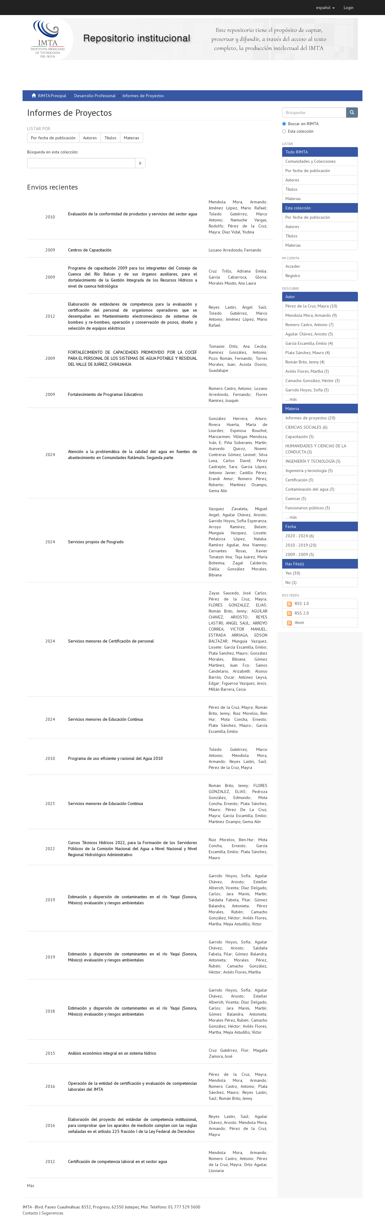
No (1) (291, 582)
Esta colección (297, 131)
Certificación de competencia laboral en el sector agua (117, 1161)
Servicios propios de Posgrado (96, 542)
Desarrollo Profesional (95, 95)
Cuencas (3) (295, 498)
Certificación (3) (299, 480)
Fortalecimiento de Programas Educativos (105, 394)
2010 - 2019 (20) (300, 545)
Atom (294, 623)
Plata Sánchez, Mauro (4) (307, 352)
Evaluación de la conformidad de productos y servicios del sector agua (132, 214)
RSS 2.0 (297, 613)
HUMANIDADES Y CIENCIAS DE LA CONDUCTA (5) (315, 449)
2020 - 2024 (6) (299, 535)
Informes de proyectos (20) (310, 418)
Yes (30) (292, 573)
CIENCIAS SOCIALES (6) (306, 427)
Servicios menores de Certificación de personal (111, 641)
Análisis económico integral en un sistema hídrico (112, 1053)
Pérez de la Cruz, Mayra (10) (311, 306)
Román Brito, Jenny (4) (305, 362)
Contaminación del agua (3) (309, 489)
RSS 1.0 (297, 604)
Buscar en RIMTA (300, 123)
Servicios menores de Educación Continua (105, 719)
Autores (90, 137)
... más (291, 399)
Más (30, 1185)
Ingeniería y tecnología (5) (309, 470)
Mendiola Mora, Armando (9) (311, 315)
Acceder (292, 266)
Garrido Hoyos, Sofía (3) (307, 390)
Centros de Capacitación (89, 250)
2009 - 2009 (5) (299, 554)
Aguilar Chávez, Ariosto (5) (309, 334)
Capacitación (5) (299, 436)
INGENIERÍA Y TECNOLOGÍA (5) (312, 461)
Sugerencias (52, 1213)
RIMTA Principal (52, 95)
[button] (325, 7)
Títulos (110, 137)
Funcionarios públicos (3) (307, 508)
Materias (131, 137)
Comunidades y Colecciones (310, 161)
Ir (140, 163)
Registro (292, 275)
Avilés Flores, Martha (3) (307, 371)
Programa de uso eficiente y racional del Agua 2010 (115, 758)
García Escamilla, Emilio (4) (309, 343)
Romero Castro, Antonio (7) (309, 324)
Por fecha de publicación (53, 137)
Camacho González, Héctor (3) (312, 380)
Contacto (30, 1213)
